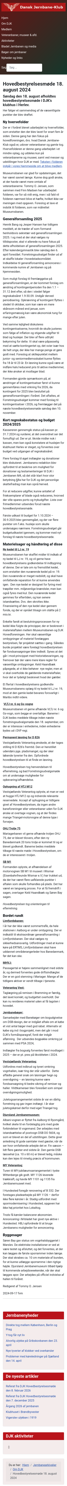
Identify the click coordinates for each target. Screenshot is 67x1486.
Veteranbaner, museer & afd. (19, 35)
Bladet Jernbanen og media (18, 46)
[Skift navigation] (9, 1447)
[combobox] (24, 68)
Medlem (6, 29)
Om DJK (6, 23)
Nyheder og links (12, 58)
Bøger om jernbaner (13, 52)
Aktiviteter (7, 40)
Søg (3, 67)
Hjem (4, 18)
